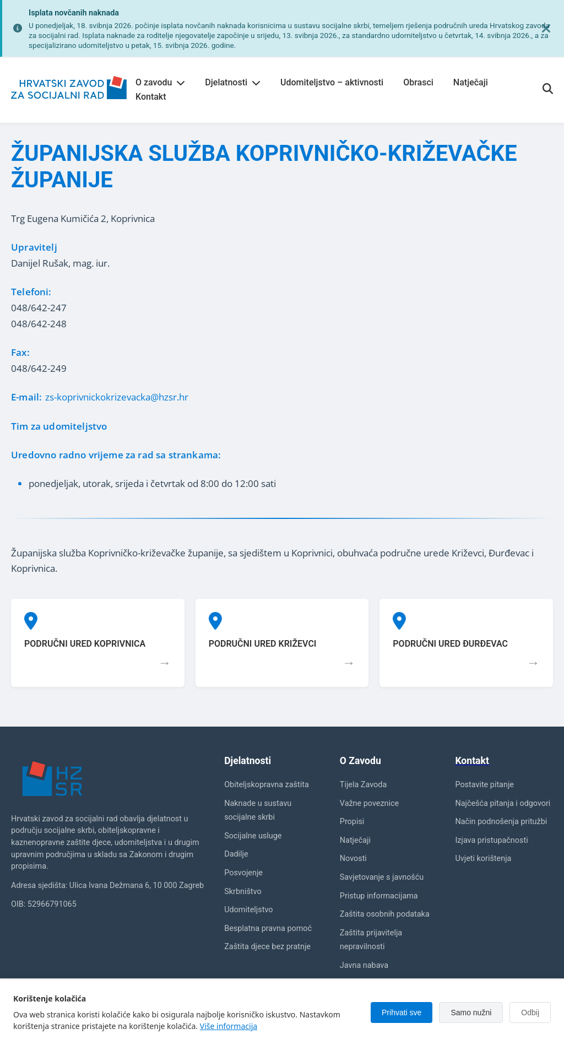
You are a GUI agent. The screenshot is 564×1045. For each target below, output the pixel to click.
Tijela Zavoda (363, 784)
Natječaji (470, 82)
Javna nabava (364, 965)
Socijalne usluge (252, 836)
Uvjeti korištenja (483, 858)
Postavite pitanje (484, 784)
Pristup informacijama (379, 896)
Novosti (353, 858)
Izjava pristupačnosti (491, 840)
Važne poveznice (369, 803)
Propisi (352, 821)
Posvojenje (243, 873)
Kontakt (150, 96)
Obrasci (418, 82)
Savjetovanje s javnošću (382, 877)
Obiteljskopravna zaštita (266, 784)
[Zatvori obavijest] (546, 28)
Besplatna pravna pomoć (268, 928)
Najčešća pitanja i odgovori (502, 803)
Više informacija (228, 1026)
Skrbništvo (242, 891)
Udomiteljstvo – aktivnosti (331, 82)
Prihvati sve (401, 1012)
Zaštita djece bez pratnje (267, 946)
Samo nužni (471, 1012)
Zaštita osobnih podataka (385, 914)
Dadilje (236, 854)
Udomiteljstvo (248, 909)
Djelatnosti (233, 82)
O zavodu (160, 82)
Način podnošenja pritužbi (501, 821)
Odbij (530, 1012)
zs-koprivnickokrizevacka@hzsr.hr (116, 397)
